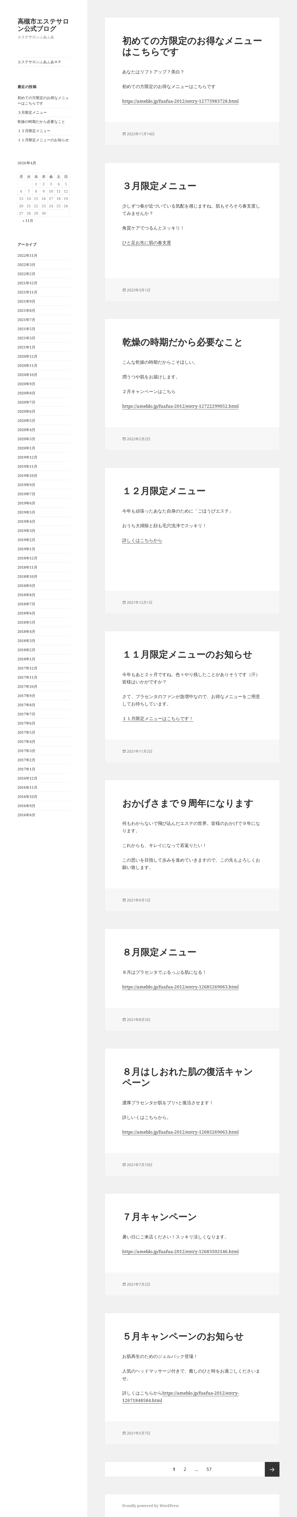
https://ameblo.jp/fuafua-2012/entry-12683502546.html (180, 1251)
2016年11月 (27, 787)
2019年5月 (26, 512)
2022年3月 (26, 264)
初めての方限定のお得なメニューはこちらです (192, 46)
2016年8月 (26, 814)
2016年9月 (26, 805)
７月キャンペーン (159, 1216)
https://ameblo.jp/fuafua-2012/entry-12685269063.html (180, 987)
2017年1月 (26, 768)
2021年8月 (26, 310)
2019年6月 (26, 503)
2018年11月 (27, 567)
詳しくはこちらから (142, 540)
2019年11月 (27, 466)
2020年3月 (26, 438)
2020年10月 (27, 374)
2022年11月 (27, 255)
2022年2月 (26, 273)
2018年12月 (27, 558)
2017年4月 (26, 741)
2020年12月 (27, 356)
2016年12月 (27, 778)
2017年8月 (26, 704)
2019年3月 (26, 530)
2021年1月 (26, 347)
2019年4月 (26, 521)
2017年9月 (26, 695)
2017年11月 (27, 677)
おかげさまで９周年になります (187, 803)
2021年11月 (27, 292)
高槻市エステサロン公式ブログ (43, 25)
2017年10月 (27, 686)
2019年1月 (26, 548)
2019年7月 (26, 493)
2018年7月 (26, 603)
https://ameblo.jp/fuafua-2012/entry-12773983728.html (180, 101)
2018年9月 (26, 585)
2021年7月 (26, 319)
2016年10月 (27, 796)
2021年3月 (26, 337)
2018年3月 (26, 640)
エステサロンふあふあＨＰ (39, 61)
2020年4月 (26, 429)
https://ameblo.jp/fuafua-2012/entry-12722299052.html (180, 406)
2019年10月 (27, 475)
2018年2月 (26, 649)
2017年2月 (26, 759)
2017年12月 (27, 668)
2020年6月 (26, 411)
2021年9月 (26, 301)
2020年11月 (27, 365)
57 (209, 1469)
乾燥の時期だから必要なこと (41, 121)
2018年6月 (26, 613)
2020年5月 (26, 420)
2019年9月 (26, 484)
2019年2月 (26, 539)
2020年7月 (26, 402)
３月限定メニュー (32, 112)
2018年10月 (27, 576)
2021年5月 (26, 328)
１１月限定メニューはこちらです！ (157, 718)
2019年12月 (27, 457)
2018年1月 (26, 658)
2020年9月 (26, 383)
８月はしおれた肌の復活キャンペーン (187, 1077)
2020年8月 (26, 392)
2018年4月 (26, 631)
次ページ (272, 1469)
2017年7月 (26, 713)
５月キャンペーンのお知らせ (183, 1336)
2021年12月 (27, 282)
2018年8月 (26, 594)
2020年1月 (26, 447)
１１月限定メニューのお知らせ (43, 139)
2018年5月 (26, 622)
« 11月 (28, 220)
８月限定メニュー (159, 952)
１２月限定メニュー (34, 130)
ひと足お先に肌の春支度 (146, 243)
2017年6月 (26, 723)
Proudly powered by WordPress (150, 1505)
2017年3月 (26, 750)
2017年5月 (26, 732)
